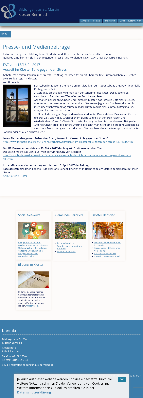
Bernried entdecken (66, 243)
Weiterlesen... (33, 305)
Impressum (110, 20)
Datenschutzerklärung (130, 20)
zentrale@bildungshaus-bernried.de (32, 364)
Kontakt (96, 20)
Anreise (85, 20)
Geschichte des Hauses (105, 253)
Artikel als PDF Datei (15, 176)
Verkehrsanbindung (66, 251)
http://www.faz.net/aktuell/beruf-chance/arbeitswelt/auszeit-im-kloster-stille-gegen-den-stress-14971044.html (68, 142)
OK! (122, 379)
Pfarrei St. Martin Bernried (107, 256)
